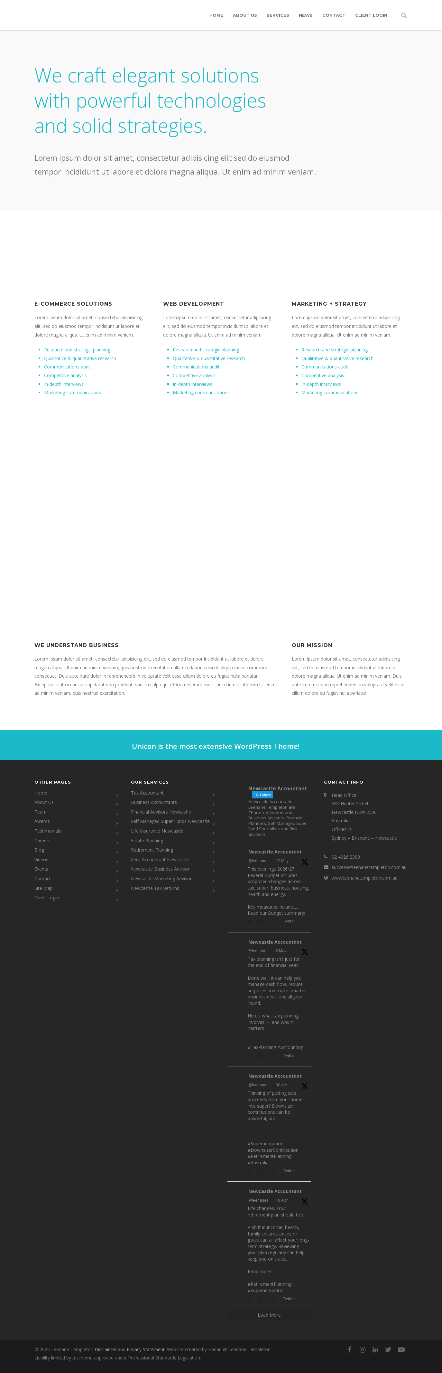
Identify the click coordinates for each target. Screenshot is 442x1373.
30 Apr (282, 1085)
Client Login (46, 897)
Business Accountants (154, 802)
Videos (41, 859)
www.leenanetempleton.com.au (365, 878)
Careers (42, 840)
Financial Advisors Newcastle (161, 812)
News (306, 15)
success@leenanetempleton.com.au (369, 867)
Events (41, 869)
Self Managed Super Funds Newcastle (170, 821)
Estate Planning (147, 840)
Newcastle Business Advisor (160, 869)
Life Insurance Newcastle (157, 831)
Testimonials (47, 831)
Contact (333, 15)
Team (40, 812)
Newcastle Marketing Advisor (161, 878)
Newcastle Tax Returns (155, 888)
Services (278, 15)
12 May (282, 860)
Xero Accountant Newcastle (160, 859)
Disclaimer (105, 1349)
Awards (42, 821)
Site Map (43, 888)
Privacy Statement (146, 1349)
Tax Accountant (147, 793)
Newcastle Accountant (275, 852)
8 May (281, 950)
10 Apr (282, 1200)
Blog (39, 850)
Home (216, 15)
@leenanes (258, 860)
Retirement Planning (152, 850)
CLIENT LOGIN (371, 15)
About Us (245, 15)
